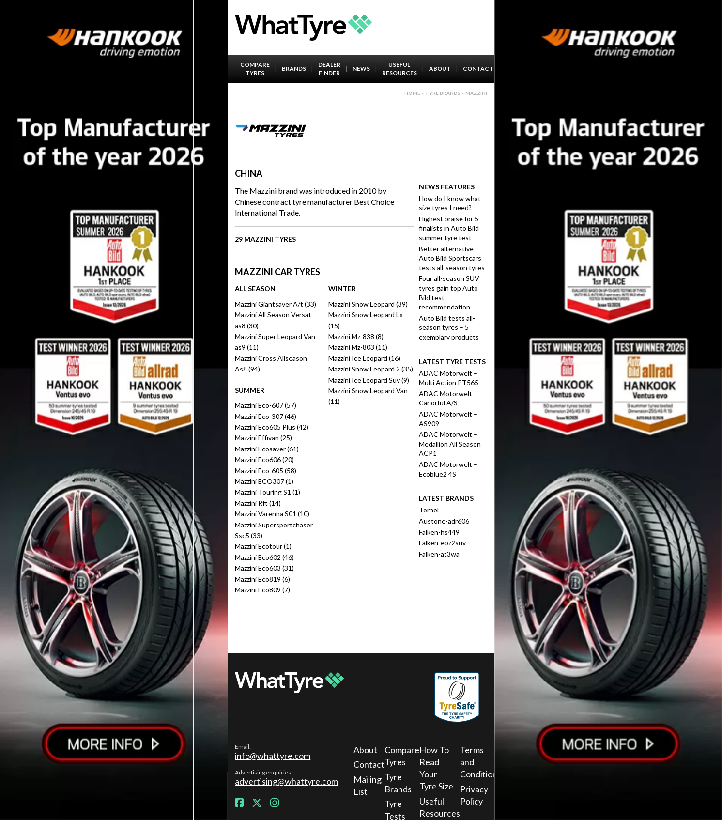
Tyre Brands (398, 783)
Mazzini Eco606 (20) (264, 459)
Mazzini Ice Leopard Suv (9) (368, 380)
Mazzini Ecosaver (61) (267, 449)
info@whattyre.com (272, 755)
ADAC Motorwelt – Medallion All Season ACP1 (450, 443)
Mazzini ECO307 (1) (264, 481)
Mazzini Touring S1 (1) (267, 492)
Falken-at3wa (439, 554)
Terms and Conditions (478, 761)
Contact (478, 68)
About (440, 68)
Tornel (429, 510)
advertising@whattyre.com (286, 781)
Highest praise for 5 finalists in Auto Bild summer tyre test (449, 228)
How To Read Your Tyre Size (436, 768)
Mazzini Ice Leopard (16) (364, 358)
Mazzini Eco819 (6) (262, 579)
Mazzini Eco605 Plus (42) (271, 427)
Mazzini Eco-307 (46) (265, 416)
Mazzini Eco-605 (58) (265, 470)
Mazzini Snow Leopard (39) (368, 304)
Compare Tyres (255, 69)
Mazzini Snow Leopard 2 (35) (370, 369)
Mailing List (367, 785)
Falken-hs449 (439, 532)
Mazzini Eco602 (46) (264, 557)
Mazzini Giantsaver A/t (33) (275, 304)
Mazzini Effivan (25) (263, 437)
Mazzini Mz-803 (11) (357, 347)
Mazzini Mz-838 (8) (356, 336)
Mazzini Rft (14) (258, 503)
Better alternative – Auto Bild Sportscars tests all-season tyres (452, 258)
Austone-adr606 (444, 521)
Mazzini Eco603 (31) (264, 568)
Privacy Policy (474, 795)
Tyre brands (443, 93)
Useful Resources (399, 69)
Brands (294, 68)
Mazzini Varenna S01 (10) (272, 514)
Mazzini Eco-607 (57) (265, 405)
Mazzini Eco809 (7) (262, 590)
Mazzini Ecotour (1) (263, 546)
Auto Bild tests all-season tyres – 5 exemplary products (449, 327)
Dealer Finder (329, 69)
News (361, 68)
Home (412, 93)
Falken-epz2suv (442, 543)
